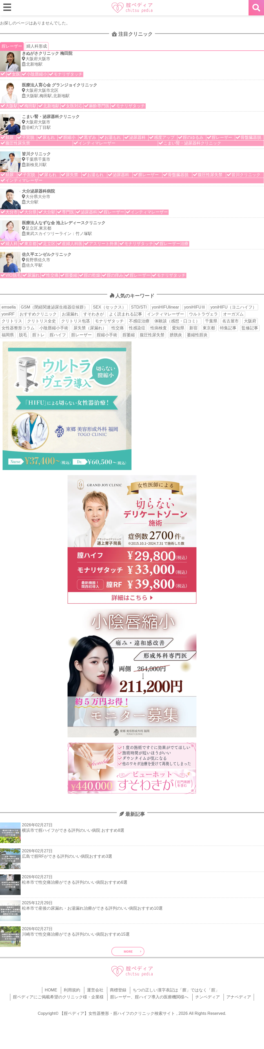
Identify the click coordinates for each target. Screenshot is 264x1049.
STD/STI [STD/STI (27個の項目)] (139, 307)
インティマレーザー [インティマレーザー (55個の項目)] (165, 314)
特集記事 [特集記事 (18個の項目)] (228, 328)
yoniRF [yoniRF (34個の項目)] (8, 314)
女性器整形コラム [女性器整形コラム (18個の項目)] (18, 328)
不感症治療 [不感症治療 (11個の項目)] (139, 321)
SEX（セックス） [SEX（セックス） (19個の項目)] (109, 307)
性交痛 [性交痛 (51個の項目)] (117, 328)
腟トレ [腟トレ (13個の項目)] (38, 335)
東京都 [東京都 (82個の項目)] (209, 328)
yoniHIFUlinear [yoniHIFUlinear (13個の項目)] (165, 307)
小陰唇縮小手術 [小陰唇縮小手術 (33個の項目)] (53, 328)
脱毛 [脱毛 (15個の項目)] (23, 335)
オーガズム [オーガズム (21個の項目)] (233, 314)
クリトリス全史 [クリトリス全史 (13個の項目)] (41, 321)
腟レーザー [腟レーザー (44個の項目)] (81, 335)
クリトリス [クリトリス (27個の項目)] (12, 321)
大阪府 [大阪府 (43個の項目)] (250, 321)
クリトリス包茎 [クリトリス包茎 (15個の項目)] (75, 321)
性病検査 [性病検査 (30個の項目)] (158, 328)
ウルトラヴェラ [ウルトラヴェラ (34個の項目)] (203, 314)
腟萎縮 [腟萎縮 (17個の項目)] (128, 335)
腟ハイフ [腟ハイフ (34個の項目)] (58, 335)
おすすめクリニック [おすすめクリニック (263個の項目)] (38, 314)
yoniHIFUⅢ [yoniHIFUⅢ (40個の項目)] (194, 307)
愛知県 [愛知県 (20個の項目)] (178, 328)
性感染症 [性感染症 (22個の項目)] (137, 328)
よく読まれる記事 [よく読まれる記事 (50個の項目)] (125, 314)
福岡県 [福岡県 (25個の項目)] (8, 335)
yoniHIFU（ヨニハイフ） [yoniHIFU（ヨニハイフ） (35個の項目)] (233, 307)
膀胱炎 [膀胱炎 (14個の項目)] (176, 335)
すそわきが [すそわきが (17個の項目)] (93, 314)
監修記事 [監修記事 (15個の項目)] (250, 328)
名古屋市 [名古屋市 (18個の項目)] (230, 321)
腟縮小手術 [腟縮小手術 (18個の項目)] (107, 335)
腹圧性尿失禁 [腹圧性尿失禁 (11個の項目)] (152, 335)
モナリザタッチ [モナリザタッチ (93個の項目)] (109, 321)
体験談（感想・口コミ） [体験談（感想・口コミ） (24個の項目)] (177, 321)
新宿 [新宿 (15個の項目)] (193, 328)
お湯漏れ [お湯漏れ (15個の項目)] (70, 314)
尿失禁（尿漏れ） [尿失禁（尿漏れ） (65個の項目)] (89, 328)
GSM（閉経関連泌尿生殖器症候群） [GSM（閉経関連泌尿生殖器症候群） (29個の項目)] (54, 307)
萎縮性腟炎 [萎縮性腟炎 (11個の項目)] (197, 335)
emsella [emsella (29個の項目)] (9, 307)
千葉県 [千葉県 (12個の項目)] (211, 321)
